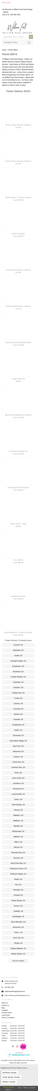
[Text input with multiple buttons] (15, 37)
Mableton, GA (18, 820)
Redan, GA (18, 879)
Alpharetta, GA (18, 650)
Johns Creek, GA (18, 778)
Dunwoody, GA (18, 735)
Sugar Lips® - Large (18, 523)
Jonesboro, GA (18, 783)
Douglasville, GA (18, 725)
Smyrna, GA (18, 906)
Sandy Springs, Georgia (11, 1077)
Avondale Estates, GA (18, 661)
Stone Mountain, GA (18, 922)
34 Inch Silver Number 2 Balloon (18, 125)
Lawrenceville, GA (18, 794)
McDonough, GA (18, 831)
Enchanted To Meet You (18, 451)
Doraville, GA (18, 719)
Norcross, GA (18, 858)
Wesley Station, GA (18, 954)
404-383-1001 (15, 15)
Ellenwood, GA (18, 751)
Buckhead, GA (18, 671)
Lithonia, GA (18, 810)
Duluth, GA (18, 730)
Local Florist (6, 1015)
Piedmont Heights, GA (18, 874)
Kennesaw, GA (18, 789)
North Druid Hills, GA (18, 863)
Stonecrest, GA (18, 927)
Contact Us (5, 1005)
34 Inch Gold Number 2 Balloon (18, 270)
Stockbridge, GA (18, 916)
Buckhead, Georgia (9, 1072)
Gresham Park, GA (18, 767)
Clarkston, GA (18, 687)
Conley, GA (18, 698)
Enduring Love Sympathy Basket (18, 342)
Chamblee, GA (18, 682)
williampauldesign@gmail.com (15, 991)
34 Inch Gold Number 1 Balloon (18, 306)
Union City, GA (18, 938)
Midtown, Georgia (9, 1082)
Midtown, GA (18, 837)
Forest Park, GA (18, 762)
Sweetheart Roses (18, 596)
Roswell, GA (18, 895)
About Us (5, 1003)
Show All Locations (18, 961)
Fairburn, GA (18, 757)
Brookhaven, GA (18, 666)
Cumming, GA (18, 709)
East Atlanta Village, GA (18, 741)
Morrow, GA (18, 847)
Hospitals (5, 1010)
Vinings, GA (18, 943)
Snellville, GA (18, 911)
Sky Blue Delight (18, 233)
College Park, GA (18, 693)
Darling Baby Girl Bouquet (18, 487)
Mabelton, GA (18, 815)
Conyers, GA (18, 703)
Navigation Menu (11, 42)
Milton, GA (18, 842)
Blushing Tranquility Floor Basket (18, 415)
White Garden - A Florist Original (18, 197)
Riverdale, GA (18, 890)
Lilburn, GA (18, 799)
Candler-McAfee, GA (18, 677)
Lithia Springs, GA (18, 804)
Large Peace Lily (18, 378)
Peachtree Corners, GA (18, 868)
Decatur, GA (18, 714)
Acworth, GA (18, 645)
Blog (3, 1008)
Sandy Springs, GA (18, 900)
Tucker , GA (18, 932)
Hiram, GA (18, 773)
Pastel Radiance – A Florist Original (18, 632)
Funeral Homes (7, 1012)
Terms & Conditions (8, 1017)
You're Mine (18, 560)
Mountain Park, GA (18, 852)
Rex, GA (18, 884)
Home (4, 50)
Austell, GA (18, 655)
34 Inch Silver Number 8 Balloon (18, 161)
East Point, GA (18, 746)
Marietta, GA (18, 826)
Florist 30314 (13, 50)
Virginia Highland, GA (18, 948)
